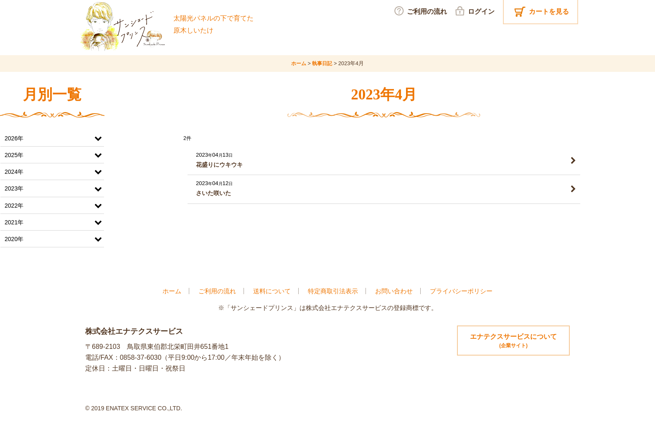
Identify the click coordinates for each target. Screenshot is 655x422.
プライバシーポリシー (461, 290)
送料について (272, 290)
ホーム (171, 290)
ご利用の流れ (217, 290)
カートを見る (549, 11)
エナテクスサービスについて (513, 341)
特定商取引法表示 (333, 290)
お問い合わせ (394, 290)
